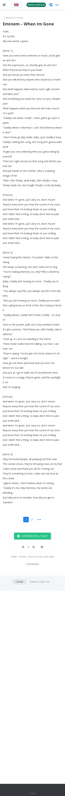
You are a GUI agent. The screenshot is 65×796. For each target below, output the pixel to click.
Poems (23, 556)
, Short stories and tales (40, 556)
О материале (32, 564)
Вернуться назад (13, 18)
